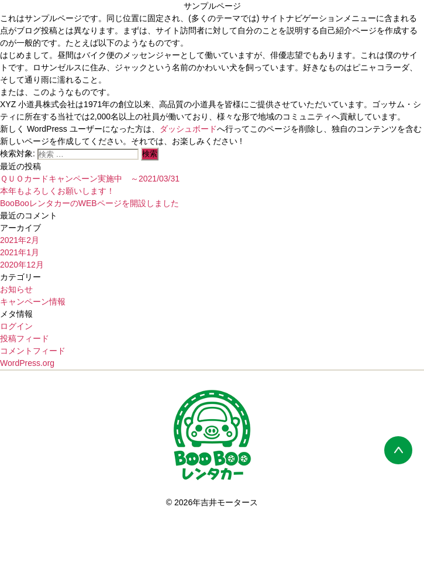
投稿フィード (24, 338)
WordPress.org (27, 363)
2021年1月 (19, 252)
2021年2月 (19, 240)
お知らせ (16, 289)
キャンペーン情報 (33, 301)
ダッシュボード (188, 128)
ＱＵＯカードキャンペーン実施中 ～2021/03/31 (94, 178)
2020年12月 (22, 264)
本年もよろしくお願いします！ (57, 191)
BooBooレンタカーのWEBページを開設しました (89, 203)
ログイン (16, 326)
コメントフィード (33, 350)
